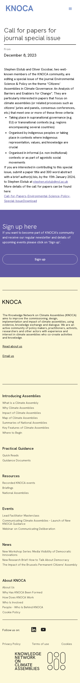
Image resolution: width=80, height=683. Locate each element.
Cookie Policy (11, 612)
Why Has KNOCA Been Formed (22, 592)
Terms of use (40, 644)
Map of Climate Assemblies (20, 418)
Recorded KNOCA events (18, 483)
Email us (8, 356)
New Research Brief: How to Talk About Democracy (35, 560)
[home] (18, 9)
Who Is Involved (12, 602)
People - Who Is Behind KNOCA (22, 607)
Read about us (12, 346)
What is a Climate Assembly (20, 403)
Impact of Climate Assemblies (21, 413)
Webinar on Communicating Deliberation (28, 529)
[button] (70, 8)
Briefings (7, 488)
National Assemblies (15, 493)
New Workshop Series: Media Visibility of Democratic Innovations (36, 553)
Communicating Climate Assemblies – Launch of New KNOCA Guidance (36, 522)
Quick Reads (10, 455)
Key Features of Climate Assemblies (25, 427)
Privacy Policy (11, 644)
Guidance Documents (16, 460)
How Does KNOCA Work (18, 597)
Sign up (40, 259)
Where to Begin (12, 432)
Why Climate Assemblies (18, 408)
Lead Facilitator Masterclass (20, 515)
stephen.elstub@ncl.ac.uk (50, 182)
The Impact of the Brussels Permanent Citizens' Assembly (39, 564)
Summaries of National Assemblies (24, 422)
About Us (8, 587)
